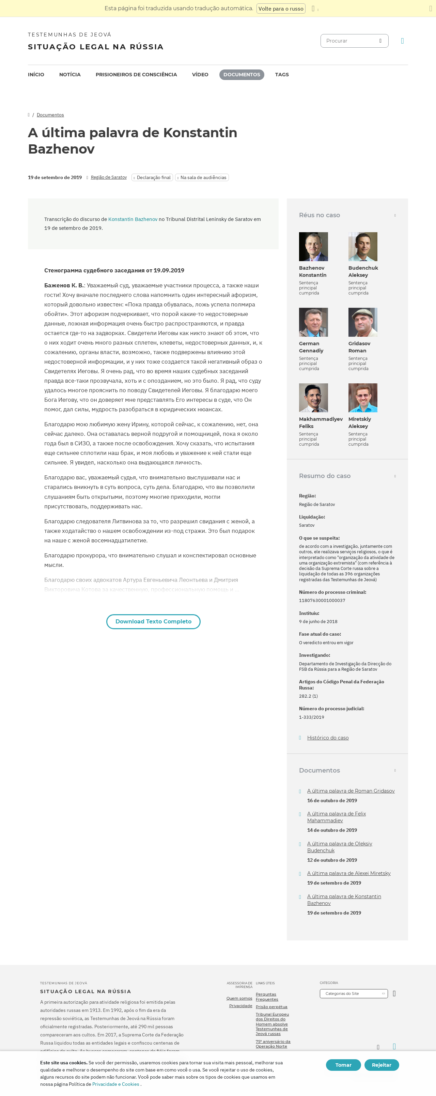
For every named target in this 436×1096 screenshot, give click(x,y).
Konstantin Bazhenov (132, 219)
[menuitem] (36, 74)
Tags (282, 75)
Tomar (344, 1065)
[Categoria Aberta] (394, 993)
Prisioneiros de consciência (136, 75)
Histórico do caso (328, 738)
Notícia (70, 75)
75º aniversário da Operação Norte (273, 1044)
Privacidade (240, 1005)
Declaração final (154, 177)
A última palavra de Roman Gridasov (351, 791)
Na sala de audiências (204, 177)
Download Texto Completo (153, 621)
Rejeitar (381, 1065)
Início (36, 75)
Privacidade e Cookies (115, 1084)
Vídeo (200, 75)
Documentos (241, 75)
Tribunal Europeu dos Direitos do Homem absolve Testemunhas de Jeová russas (272, 1024)
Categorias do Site (342, 993)
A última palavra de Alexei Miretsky (349, 873)
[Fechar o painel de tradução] (430, 8)
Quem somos (239, 998)
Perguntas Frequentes (267, 996)
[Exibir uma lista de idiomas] (315, 8)
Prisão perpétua (271, 1006)
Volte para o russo (281, 8)
